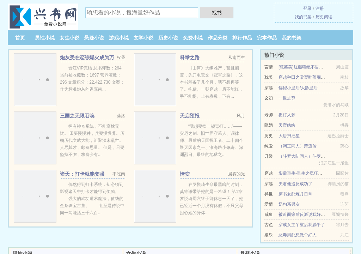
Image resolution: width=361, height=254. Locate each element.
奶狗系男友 (289, 204)
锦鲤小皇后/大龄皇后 (298, 87)
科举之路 (190, 57)
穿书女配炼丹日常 (295, 194)
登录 (307, 8)
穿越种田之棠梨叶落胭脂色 (304, 77)
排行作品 (242, 38)
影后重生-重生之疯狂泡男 (302, 173)
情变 (185, 174)
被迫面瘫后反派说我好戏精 (304, 214)
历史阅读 (324, 16)
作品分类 (217, 38)
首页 (20, 38)
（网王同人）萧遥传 (298, 146)
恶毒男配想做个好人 (298, 234)
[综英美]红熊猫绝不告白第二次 (307, 67)
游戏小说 (119, 38)
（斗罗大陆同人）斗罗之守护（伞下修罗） (319, 156)
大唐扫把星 (289, 135)
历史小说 (168, 38)
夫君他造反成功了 (295, 183)
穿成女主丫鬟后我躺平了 (302, 224)
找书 (217, 13)
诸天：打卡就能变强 (82, 174)
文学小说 (143, 38)
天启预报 (190, 116)
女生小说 (69, 38)
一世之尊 (287, 98)
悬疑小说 (94, 38)
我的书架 (303, 16)
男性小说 (45, 38)
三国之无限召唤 (77, 116)
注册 (320, 8)
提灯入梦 (287, 115)
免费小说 (193, 38)
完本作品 (267, 38)
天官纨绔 (287, 125)
